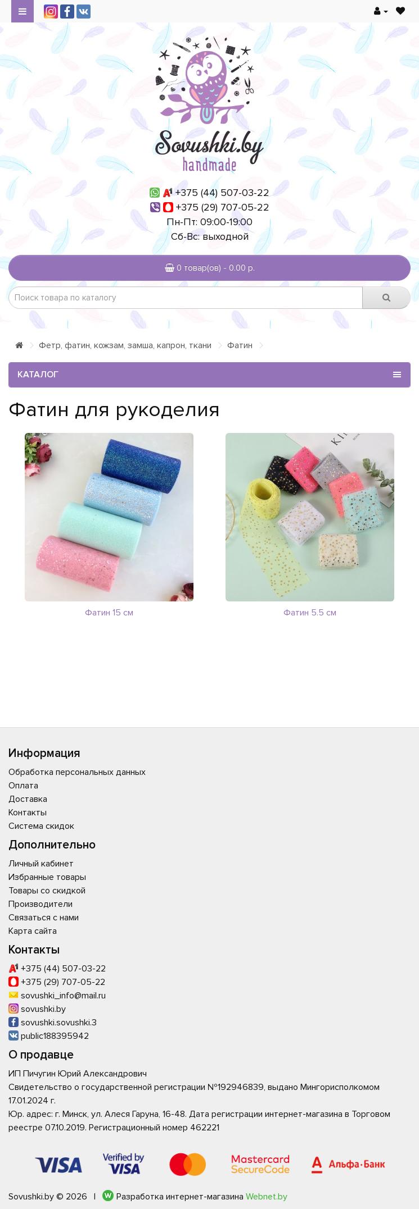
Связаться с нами (43, 917)
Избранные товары (47, 877)
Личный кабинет (41, 863)
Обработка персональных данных (77, 772)
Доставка (27, 799)
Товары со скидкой (46, 890)
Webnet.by (266, 1196)
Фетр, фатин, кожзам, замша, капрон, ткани (125, 345)
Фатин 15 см (109, 612)
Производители (40, 904)
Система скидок (41, 826)
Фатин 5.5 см (309, 612)
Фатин (240, 345)
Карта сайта (32, 931)
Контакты (27, 812)
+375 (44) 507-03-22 (222, 192)
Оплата (23, 785)
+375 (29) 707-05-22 (222, 207)
